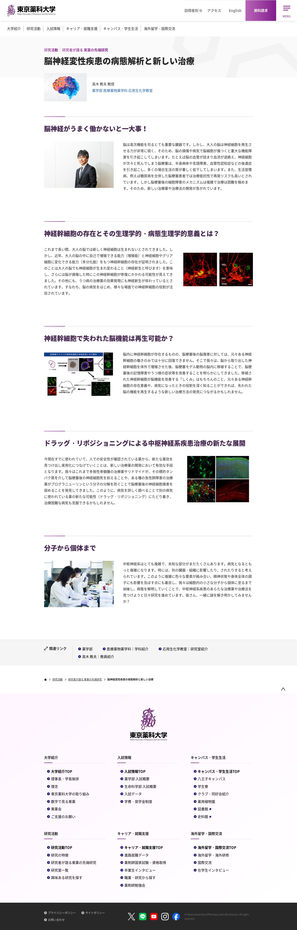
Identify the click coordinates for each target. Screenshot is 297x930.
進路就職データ (136, 855)
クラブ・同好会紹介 (213, 793)
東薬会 (56, 808)
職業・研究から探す (140, 877)
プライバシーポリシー (62, 913)
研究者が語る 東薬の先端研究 (85, 679)
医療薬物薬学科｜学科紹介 (127, 648)
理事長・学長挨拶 (65, 778)
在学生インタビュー (213, 870)
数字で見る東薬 (63, 801)
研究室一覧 (59, 870)
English (235, 10)
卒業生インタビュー (140, 870)
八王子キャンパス (212, 778)
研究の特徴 (59, 855)
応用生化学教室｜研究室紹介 (185, 648)
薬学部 (87, 648)
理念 (54, 786)
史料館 (204, 816)
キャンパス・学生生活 (120, 28)
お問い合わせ (56, 920)
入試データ (133, 793)
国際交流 (205, 862)
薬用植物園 (206, 801)
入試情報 (53, 28)
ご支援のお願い (63, 816)
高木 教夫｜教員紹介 (98, 656)
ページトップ (283, 689)
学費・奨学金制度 (138, 801)
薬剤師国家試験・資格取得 (145, 862)
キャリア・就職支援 (81, 28)
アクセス (214, 10)
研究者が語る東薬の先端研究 (73, 862)
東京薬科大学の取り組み (70, 793)
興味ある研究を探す (66, 877)
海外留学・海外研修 (213, 855)
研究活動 (34, 28)
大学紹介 (14, 28)
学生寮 (203, 786)
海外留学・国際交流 (159, 28)
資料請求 (261, 10)
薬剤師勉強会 (134, 885)
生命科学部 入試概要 (140, 786)
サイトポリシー (95, 913)
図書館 (204, 808)
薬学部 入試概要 (136, 778)
